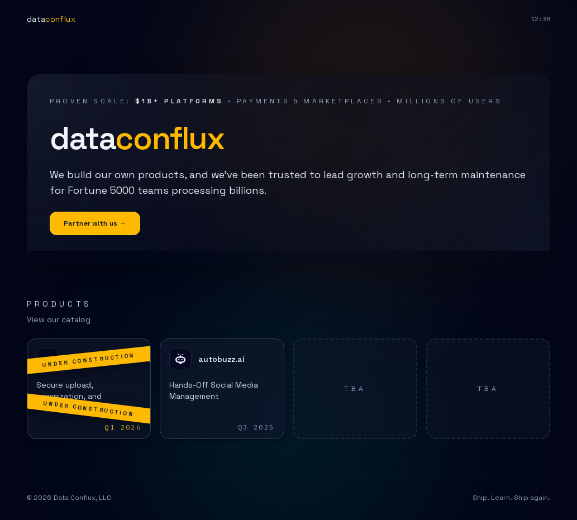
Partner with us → (95, 223)
